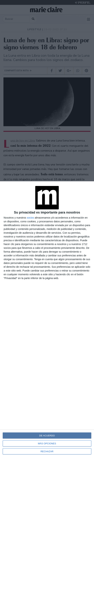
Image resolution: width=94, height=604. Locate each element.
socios (30, 217)
